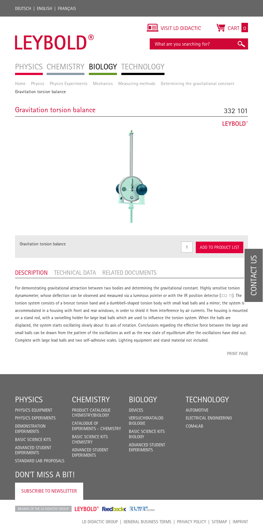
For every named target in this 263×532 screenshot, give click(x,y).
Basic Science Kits (33, 439)
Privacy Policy (191, 521)
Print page (237, 353)
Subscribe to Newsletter (49, 491)
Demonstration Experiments (30, 429)
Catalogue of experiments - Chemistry (96, 426)
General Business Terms (147, 521)
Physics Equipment (33, 410)
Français (67, 8)
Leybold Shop (87, 509)
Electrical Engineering (209, 417)
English (44, 8)
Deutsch (23, 8)
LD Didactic (43, 509)
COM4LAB (194, 426)
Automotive (197, 410)
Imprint (240, 521)
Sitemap (219, 521)
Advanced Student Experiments (33, 450)
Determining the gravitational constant (197, 83)
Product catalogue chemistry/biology (91, 413)
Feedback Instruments (114, 509)
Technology (207, 399)
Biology (143, 399)
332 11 (226, 295)
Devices (136, 410)
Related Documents (129, 272)
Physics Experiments (69, 83)
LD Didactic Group (100, 521)
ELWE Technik (142, 509)
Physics (37, 83)
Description (31, 272)
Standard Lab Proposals (39, 460)
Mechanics (103, 83)
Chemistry (91, 399)
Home (20, 83)
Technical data (75, 272)
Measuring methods (136, 83)
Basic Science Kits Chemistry (90, 439)
